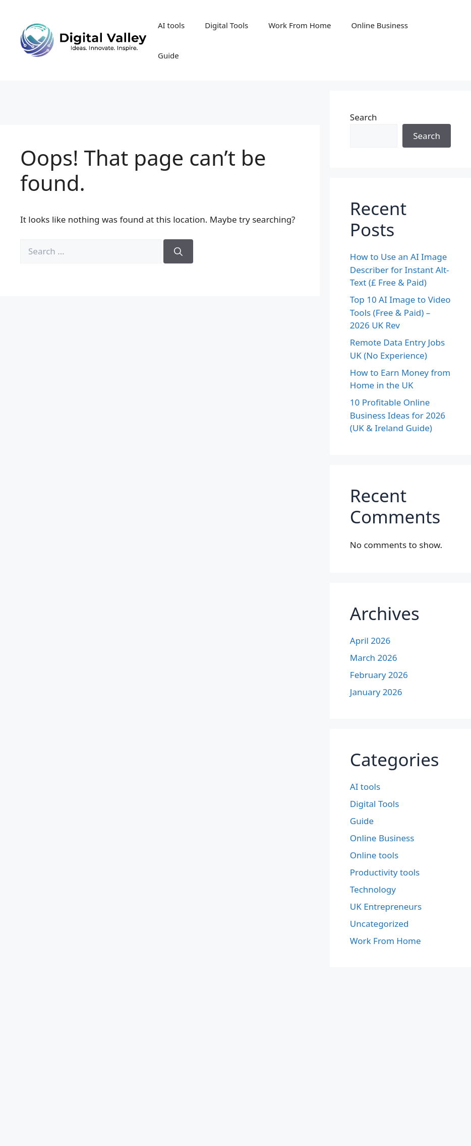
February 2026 (379, 675)
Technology (373, 889)
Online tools (374, 855)
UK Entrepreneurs (386, 906)
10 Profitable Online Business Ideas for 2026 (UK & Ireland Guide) (397, 415)
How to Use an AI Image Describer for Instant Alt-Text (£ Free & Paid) (399, 269)
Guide (168, 55)
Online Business (379, 25)
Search (363, 117)
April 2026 (370, 640)
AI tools (171, 25)
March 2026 (373, 657)
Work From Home (299, 25)
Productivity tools (385, 872)
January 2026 (376, 692)
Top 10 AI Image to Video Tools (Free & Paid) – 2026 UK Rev (400, 312)
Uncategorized (379, 923)
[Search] (178, 251)
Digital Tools (226, 25)
